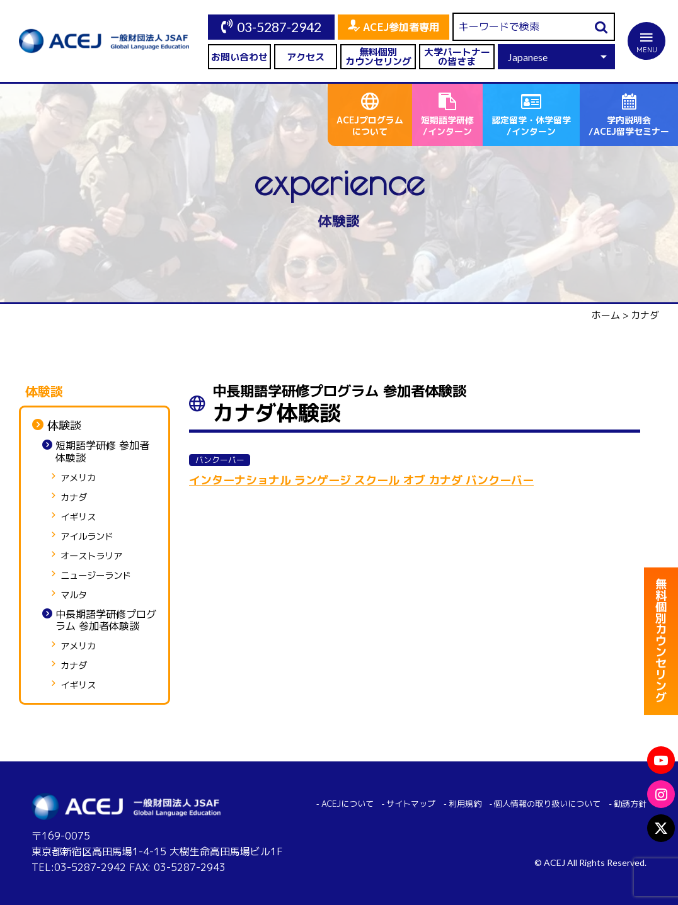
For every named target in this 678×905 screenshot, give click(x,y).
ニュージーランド (95, 576)
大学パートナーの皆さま (457, 56)
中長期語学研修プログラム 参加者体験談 (105, 620)
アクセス (306, 57)
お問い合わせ (239, 57)
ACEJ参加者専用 (401, 27)
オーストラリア (91, 556)
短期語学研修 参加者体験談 (102, 452)
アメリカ (78, 478)
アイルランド (86, 537)
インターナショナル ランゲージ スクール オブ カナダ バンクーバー (361, 480)
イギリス (78, 517)
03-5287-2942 (279, 27)
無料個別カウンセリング (378, 56)
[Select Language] (556, 56)
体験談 (64, 426)
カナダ (73, 497)
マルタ (73, 595)
